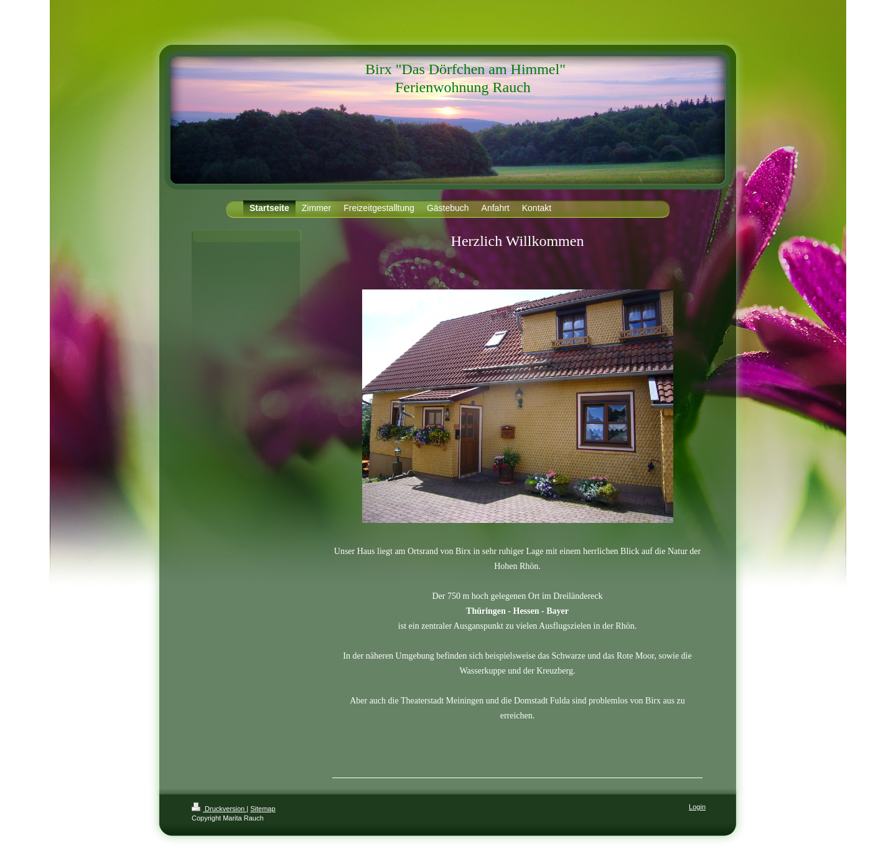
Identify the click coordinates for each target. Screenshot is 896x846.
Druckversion (219, 808)
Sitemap (262, 808)
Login (697, 807)
